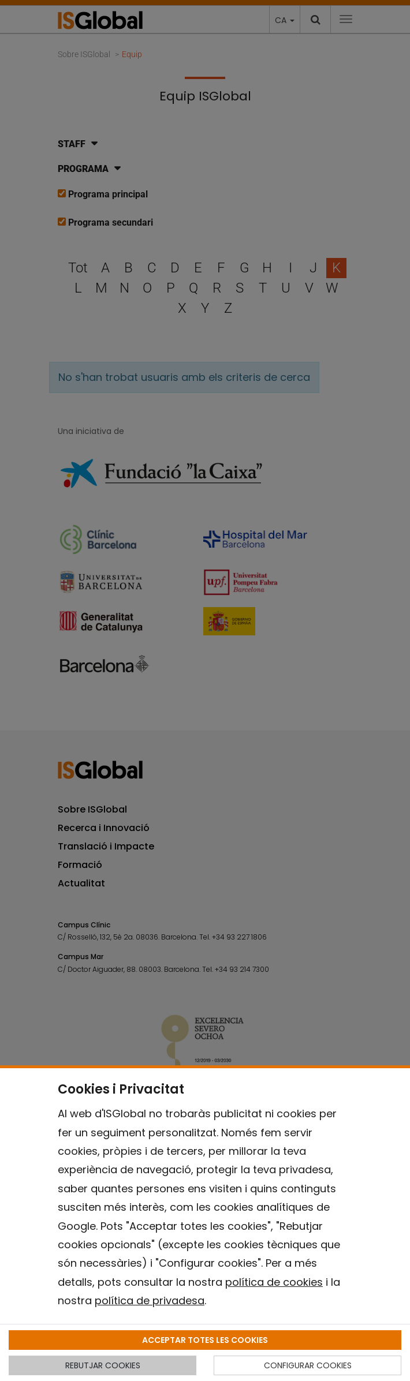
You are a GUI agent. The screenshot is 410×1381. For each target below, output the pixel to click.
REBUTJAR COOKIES (102, 1365)
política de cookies (274, 1282)
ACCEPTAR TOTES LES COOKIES (205, 1340)
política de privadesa (149, 1300)
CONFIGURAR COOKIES (308, 1365)
